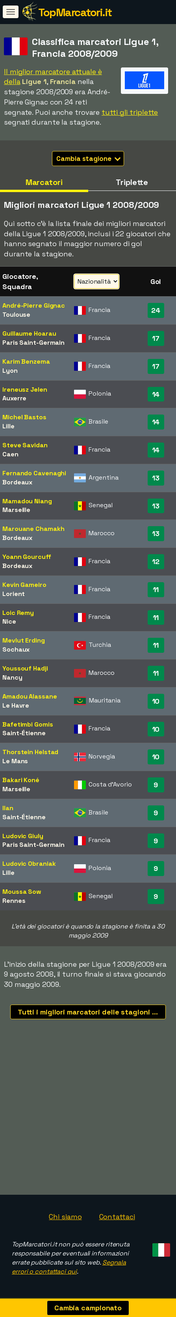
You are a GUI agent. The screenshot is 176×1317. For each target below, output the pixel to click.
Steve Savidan (25, 445)
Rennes (13, 901)
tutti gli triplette (130, 112)
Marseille (16, 510)
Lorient (13, 594)
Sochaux (16, 649)
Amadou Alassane (29, 696)
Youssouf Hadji (25, 668)
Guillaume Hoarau (29, 333)
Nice (9, 621)
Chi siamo (65, 1216)
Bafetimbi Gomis (27, 724)
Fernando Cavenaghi (34, 473)
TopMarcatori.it (75, 12)
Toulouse (16, 314)
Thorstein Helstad (30, 752)
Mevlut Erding (23, 640)
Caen (10, 454)
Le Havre (15, 705)
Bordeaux (17, 482)
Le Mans (15, 761)
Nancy (12, 677)
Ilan (7, 808)
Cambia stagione (88, 158)
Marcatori (44, 182)
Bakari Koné (20, 780)
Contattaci (117, 1216)
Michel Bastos (24, 417)
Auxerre (14, 398)
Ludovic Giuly (22, 836)
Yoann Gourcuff (26, 557)
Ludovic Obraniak (29, 863)
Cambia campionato (88, 1307)
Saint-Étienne (24, 733)
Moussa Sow (21, 891)
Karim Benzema (26, 361)
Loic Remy (18, 613)
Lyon (10, 370)
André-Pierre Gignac (33, 305)
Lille (8, 426)
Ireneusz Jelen (24, 389)
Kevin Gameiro (24, 585)
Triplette (132, 182)
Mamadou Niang (27, 501)
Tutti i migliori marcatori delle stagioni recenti (92, 1011)
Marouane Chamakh (33, 529)
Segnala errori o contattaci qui (69, 1267)
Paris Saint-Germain (33, 342)
